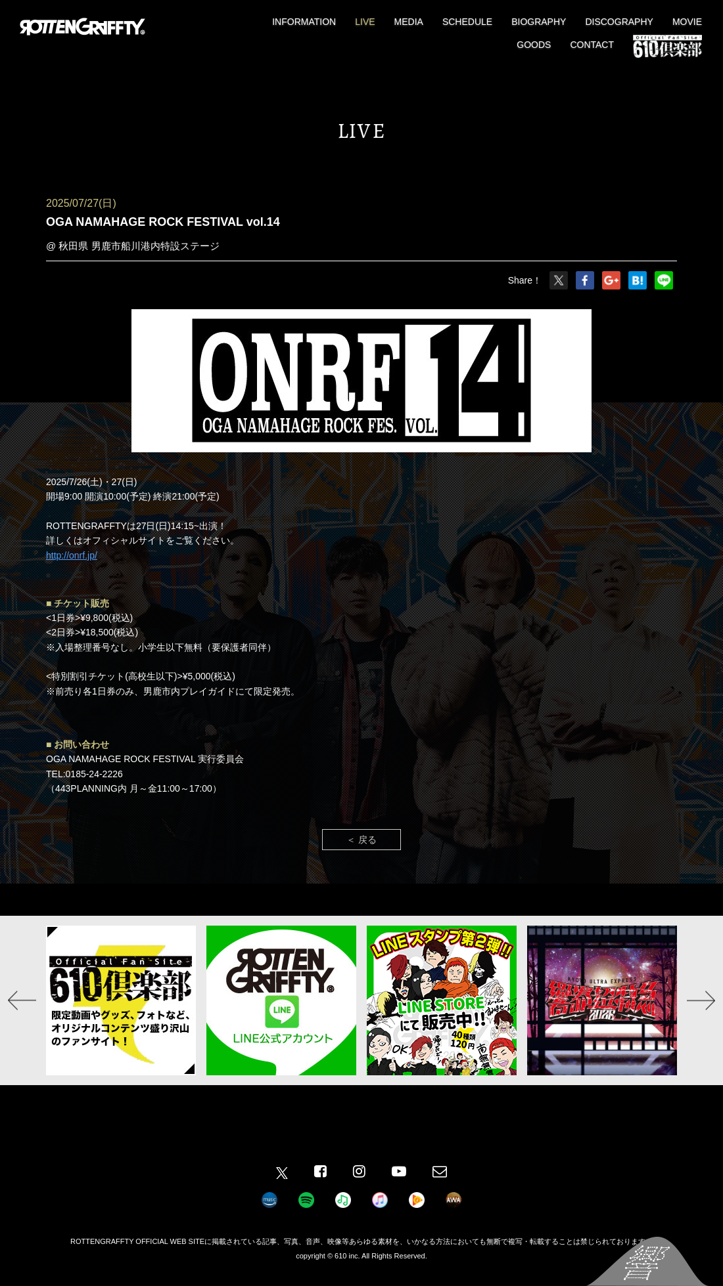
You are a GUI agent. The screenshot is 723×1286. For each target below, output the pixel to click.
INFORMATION (304, 21)
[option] (121, 1000)
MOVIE (687, 21)
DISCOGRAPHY (619, 21)
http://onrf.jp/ (71, 555)
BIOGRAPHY (538, 21)
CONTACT (592, 44)
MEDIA (408, 21)
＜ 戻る (361, 839)
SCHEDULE (467, 21)
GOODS (534, 44)
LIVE (365, 21)
